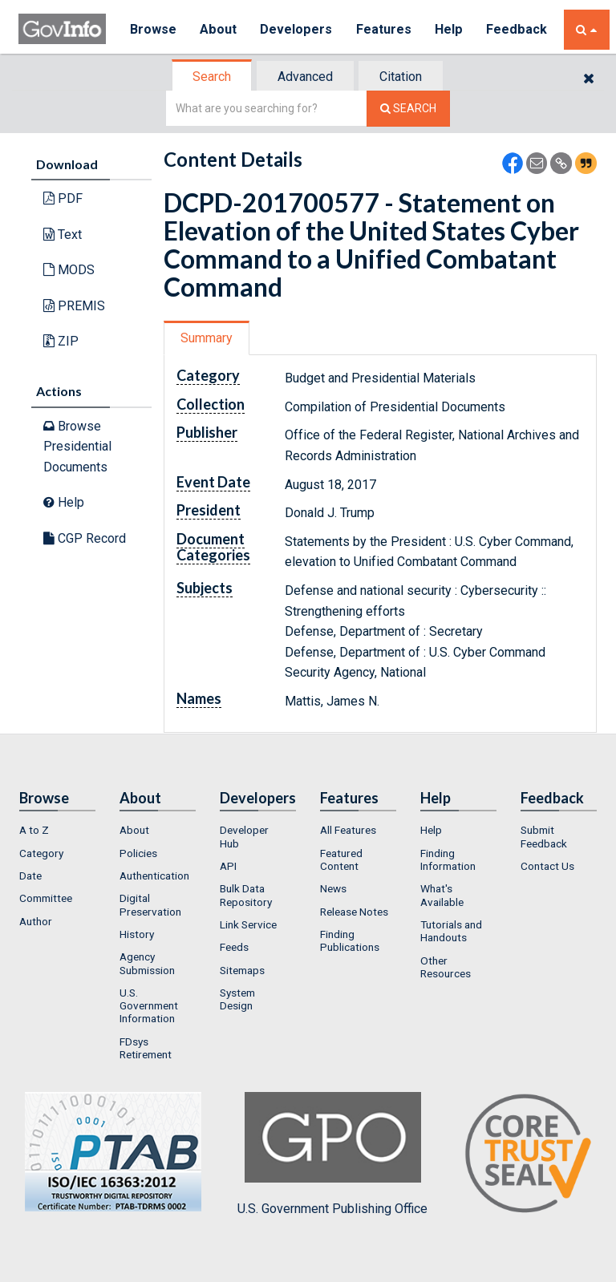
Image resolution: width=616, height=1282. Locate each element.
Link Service (248, 924)
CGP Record (84, 538)
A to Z (34, 829)
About (219, 29)
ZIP (61, 341)
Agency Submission (147, 963)
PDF (63, 198)
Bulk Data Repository (246, 895)
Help (449, 29)
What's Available (442, 895)
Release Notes (354, 911)
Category (41, 853)
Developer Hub (244, 836)
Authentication (154, 875)
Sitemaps (242, 970)
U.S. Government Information (149, 1005)
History (137, 934)
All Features (348, 829)
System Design (237, 999)
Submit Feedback (544, 836)
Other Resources (445, 967)
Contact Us (547, 865)
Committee (45, 898)
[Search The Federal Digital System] (408, 109)
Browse (153, 29)
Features (383, 29)
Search (211, 76)
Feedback (516, 29)
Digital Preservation (150, 904)
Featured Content (341, 859)
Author (35, 921)
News (333, 888)
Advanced (305, 76)
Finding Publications (349, 940)
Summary (206, 338)
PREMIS (74, 305)
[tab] (212, 76)
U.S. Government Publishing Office (332, 1153)
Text (62, 234)
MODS (69, 269)
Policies (138, 853)
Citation (400, 76)
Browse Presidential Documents (77, 447)
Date (30, 875)
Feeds (234, 946)
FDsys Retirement (146, 1048)
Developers (296, 29)
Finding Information (448, 859)
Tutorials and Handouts (451, 931)
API (228, 865)
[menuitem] (57, 829)
